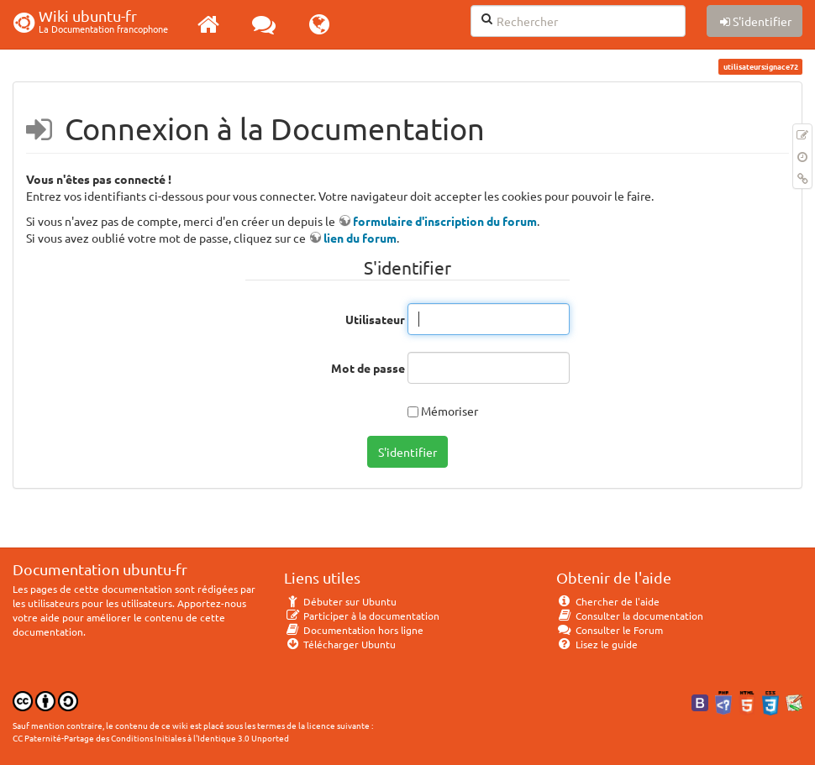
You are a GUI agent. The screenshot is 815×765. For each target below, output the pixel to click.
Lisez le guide (597, 644)
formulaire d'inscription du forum (445, 220)
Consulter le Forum (609, 630)
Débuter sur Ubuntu (340, 601)
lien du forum (360, 237)
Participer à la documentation (361, 615)
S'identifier (407, 451)
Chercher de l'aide (608, 601)
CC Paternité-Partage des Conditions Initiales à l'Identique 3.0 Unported (151, 737)
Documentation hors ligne (353, 630)
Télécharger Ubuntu (340, 644)
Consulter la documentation (629, 615)
